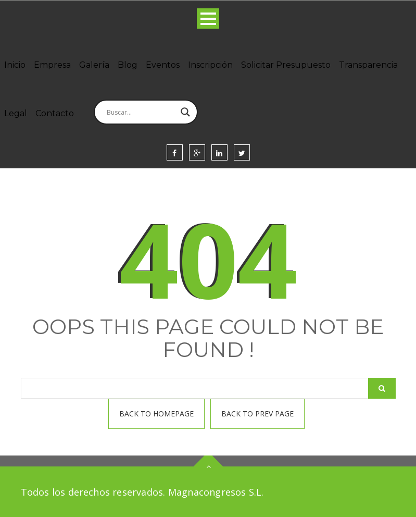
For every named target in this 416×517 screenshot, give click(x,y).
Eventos (163, 65)
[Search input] (141, 112)
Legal (15, 113)
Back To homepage (156, 413)
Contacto (54, 113)
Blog (127, 65)
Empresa (52, 65)
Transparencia (368, 65)
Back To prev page (257, 413)
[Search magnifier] (185, 112)
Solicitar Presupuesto (286, 65)
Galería (94, 65)
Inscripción (210, 65)
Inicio (15, 65)
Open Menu (208, 18)
